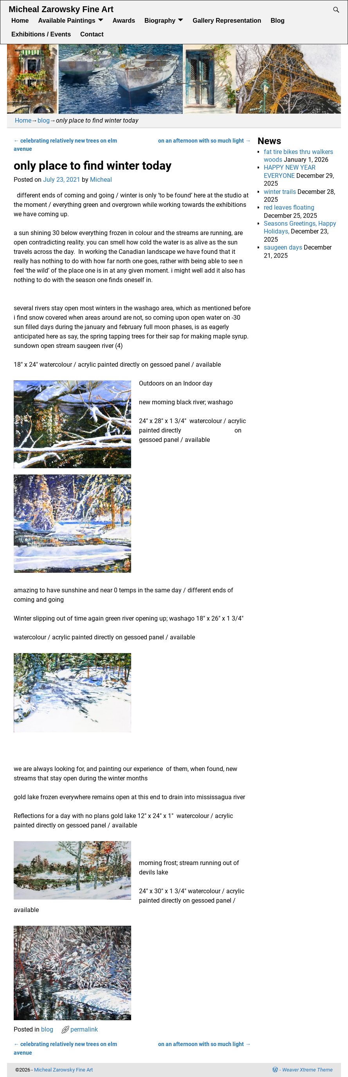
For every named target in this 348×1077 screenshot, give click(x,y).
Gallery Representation (227, 20)
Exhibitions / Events (41, 34)
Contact (92, 34)
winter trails (280, 191)
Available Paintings (66, 20)
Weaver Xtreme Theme (307, 1070)
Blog (277, 20)
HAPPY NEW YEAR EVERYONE (290, 171)
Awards (124, 20)
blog (44, 120)
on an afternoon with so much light (204, 141)
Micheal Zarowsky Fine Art (61, 9)
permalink (84, 1029)
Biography (159, 20)
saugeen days (283, 247)
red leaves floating (290, 207)
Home (20, 20)
